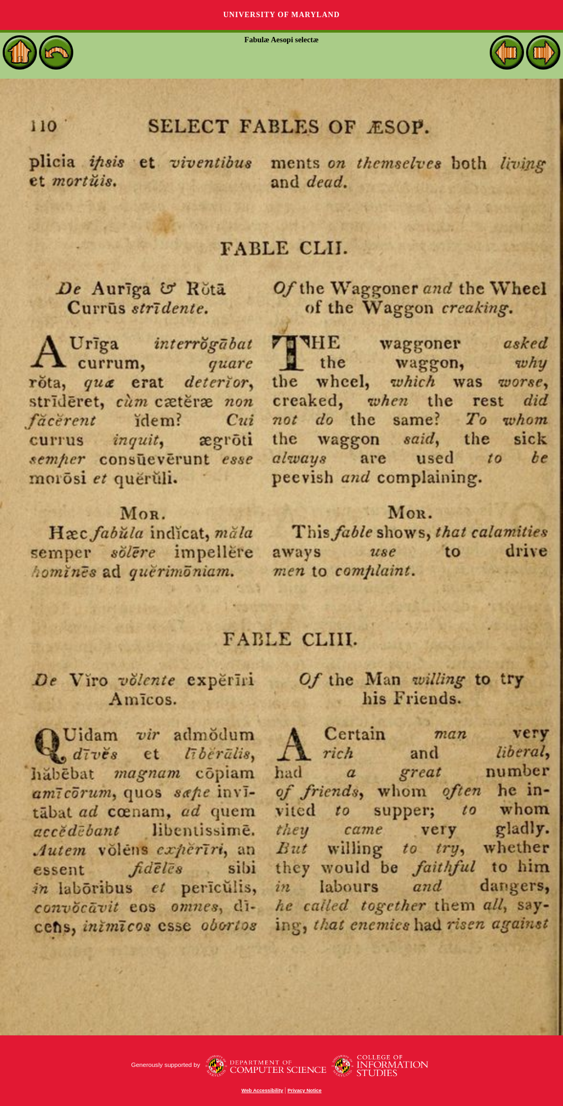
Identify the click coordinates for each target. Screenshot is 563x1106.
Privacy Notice (305, 1090)
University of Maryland (281, 15)
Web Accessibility (262, 1090)
